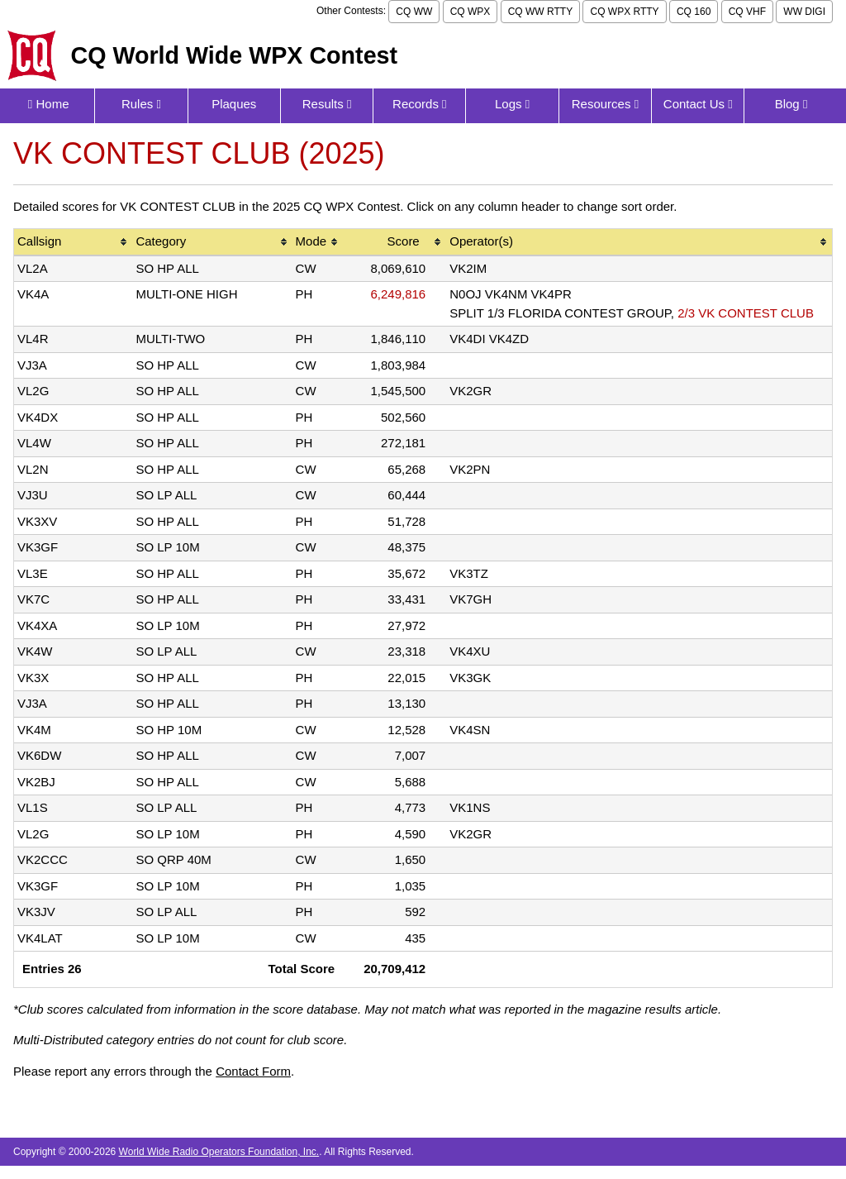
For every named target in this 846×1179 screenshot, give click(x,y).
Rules (141, 104)
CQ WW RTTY (540, 11)
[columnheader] (73, 242)
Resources (605, 104)
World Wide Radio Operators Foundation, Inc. (219, 1152)
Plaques (234, 104)
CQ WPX (470, 11)
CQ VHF (747, 11)
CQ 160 (694, 11)
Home (48, 104)
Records (419, 104)
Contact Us (698, 104)
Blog (791, 104)
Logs (512, 104)
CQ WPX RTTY (624, 11)
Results (327, 104)
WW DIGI (804, 11)
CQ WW (414, 11)
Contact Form (253, 1071)
